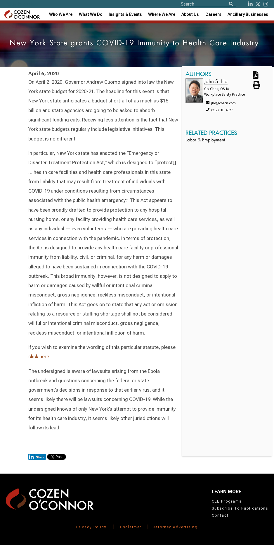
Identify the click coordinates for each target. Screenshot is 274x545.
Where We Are (161, 14)
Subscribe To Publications (240, 508)
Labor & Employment (205, 140)
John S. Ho (216, 81)
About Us (190, 14)
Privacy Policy (91, 527)
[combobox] (125, 14)
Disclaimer (130, 527)
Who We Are (60, 14)
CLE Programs (227, 501)
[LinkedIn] (250, 4)
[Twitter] (258, 4)
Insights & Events (125, 14)
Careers (213, 14)
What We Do (91, 14)
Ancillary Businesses (248, 14)
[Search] (231, 4)
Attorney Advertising (175, 527)
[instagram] (265, 4)
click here (38, 356)
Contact (220, 515)
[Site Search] (208, 3)
